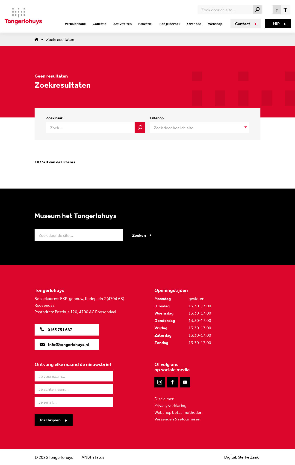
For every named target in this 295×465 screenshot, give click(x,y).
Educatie (146, 24)
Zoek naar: (55, 118)
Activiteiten (125, 24)
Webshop (214, 24)
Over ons (194, 24)
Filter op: (157, 118)
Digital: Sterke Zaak (241, 456)
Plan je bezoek (170, 24)
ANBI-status (93, 456)
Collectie (103, 24)
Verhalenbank (79, 24)
